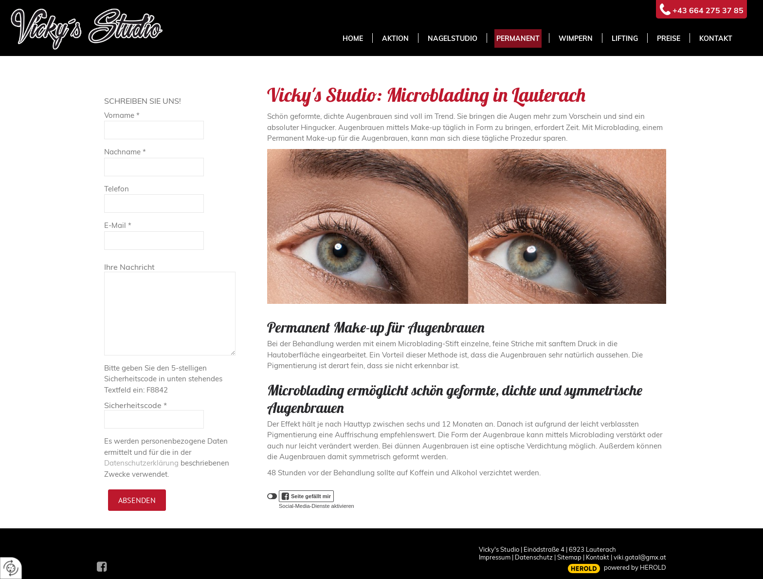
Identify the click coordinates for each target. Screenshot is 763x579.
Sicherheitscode (135, 405)
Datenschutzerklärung (141, 462)
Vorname (122, 115)
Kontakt (597, 557)
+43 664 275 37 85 (708, 10)
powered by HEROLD (635, 567)
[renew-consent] (11, 568)
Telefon (116, 188)
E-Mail (117, 225)
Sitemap (569, 557)
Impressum (494, 557)
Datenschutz (534, 557)
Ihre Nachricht (129, 267)
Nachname (125, 151)
